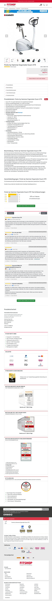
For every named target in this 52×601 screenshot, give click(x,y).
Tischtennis (7, 587)
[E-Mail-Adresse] (22, 509)
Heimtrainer (7, 590)
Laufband (36, 584)
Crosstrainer (7, 584)
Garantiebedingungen (11, 90)
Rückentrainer (8, 593)
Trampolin (36, 585)
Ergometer (18, 8)
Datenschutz (29, 573)
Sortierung (10, 213)
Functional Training (23, 592)
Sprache (43, 213)
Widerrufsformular (8, 578)
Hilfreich (7, 228)
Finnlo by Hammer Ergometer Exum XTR (20, 522)
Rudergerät (7, 585)
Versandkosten (8, 576)
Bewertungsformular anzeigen (26, 205)
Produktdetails (9, 85)
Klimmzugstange (23, 593)
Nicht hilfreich (13, 228)
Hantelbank (22, 587)
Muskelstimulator (37, 593)
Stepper (35, 590)
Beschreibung (9, 87)
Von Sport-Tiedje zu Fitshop (10, 535)
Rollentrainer (22, 590)
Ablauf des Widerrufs (31, 578)
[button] (6, 35)
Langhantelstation (8, 592)
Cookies (6, 575)
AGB (6, 573)
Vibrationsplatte (8, 595)
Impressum (29, 575)
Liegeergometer (37, 588)
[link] (11, 356)
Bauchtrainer (36, 592)
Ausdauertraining (12, 8)
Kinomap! (20, 112)
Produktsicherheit (10, 95)
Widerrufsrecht (29, 576)
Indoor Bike (36, 587)
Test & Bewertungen (10, 92)
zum (8, 568)
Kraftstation (22, 585)
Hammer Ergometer (24, 8)
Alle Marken (7, 597)
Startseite (6, 8)
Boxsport (21, 588)
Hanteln (6, 588)
